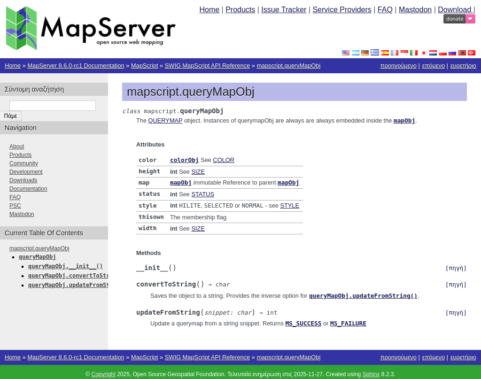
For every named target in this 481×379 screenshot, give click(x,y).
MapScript (144, 65)
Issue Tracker (283, 10)
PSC (15, 205)
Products (240, 10)
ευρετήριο (463, 65)
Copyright (103, 369)
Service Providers (341, 10)
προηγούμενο (398, 65)
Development (26, 172)
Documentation (28, 189)
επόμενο (433, 65)
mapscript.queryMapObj (288, 65)
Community (23, 163)
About (16, 146)
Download (455, 10)
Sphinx (371, 369)
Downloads (23, 180)
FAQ (385, 10)
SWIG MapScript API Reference (207, 65)
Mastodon (415, 10)
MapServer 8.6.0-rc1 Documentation (75, 65)
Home (209, 10)
